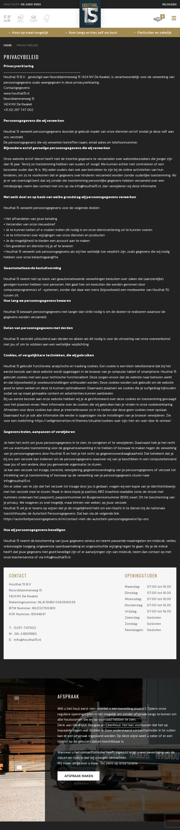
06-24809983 (23, 633)
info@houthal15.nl (25, 639)
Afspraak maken (78, 775)
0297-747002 (22, 627)
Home (8, 45)
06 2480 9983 (31, 4)
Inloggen (169, 4)
